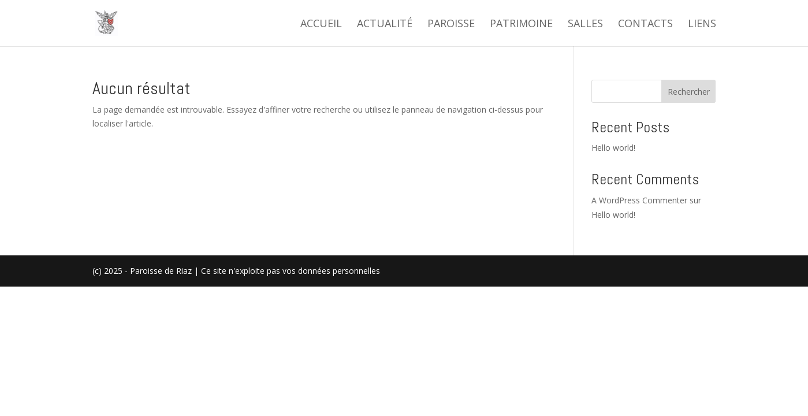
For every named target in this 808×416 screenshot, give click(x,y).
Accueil (321, 24)
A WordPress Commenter (639, 200)
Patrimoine (521, 24)
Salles (585, 24)
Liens (702, 24)
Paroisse (451, 24)
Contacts (645, 24)
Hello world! (613, 147)
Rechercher (689, 91)
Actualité (384, 24)
